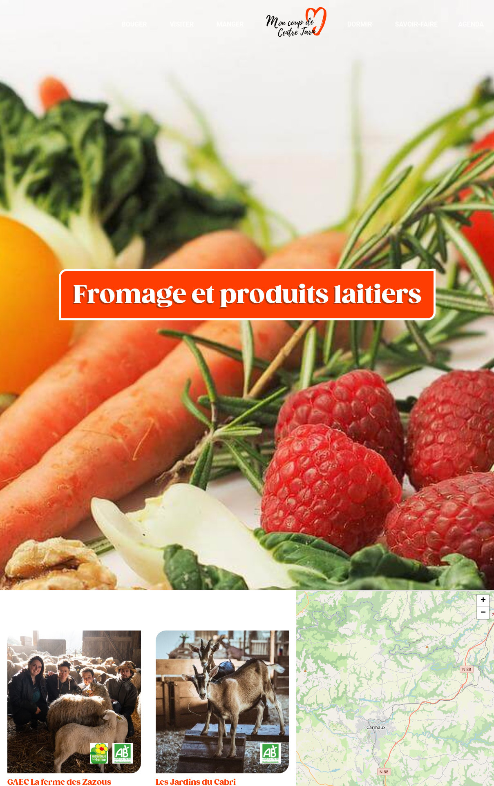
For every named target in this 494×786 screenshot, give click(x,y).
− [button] (483, 613)
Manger (230, 24)
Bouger (134, 24)
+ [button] (483, 601)
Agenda (471, 24)
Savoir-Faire (416, 24)
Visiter (182, 24)
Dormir (359, 24)
